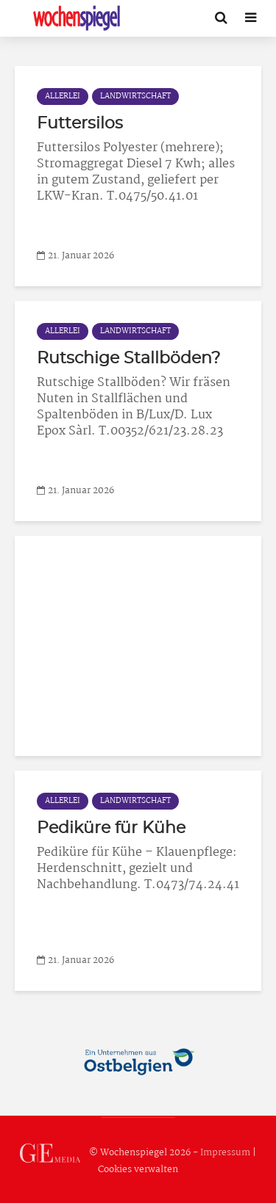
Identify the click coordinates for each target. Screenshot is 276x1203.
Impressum (225, 1152)
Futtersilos (80, 123)
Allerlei (62, 96)
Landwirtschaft (135, 96)
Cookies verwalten (138, 1169)
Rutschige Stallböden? (128, 358)
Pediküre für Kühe (111, 828)
